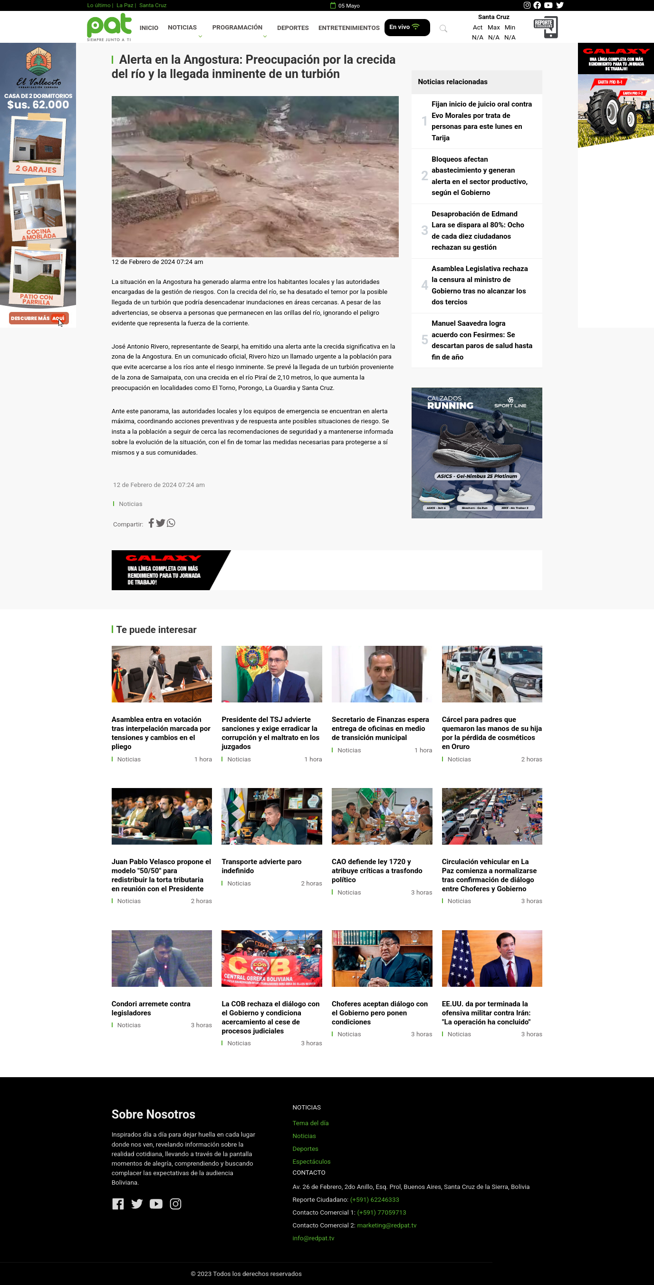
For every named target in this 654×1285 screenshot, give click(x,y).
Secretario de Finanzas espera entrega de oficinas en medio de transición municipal (380, 728)
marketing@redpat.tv (386, 1225)
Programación (237, 27)
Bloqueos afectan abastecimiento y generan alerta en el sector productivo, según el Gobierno (480, 176)
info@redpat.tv (313, 1238)
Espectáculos (311, 1161)
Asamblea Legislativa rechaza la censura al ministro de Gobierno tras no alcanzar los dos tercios (480, 285)
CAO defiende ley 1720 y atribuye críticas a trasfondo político (377, 870)
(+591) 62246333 (374, 1199)
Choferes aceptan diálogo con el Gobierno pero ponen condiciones (380, 1013)
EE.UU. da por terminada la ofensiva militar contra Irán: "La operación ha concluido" (486, 1013)
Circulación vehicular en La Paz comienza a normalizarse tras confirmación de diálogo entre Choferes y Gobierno (489, 875)
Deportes (293, 27)
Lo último (98, 5)
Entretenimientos (349, 27)
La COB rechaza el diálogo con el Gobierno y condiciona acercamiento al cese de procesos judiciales (270, 1017)
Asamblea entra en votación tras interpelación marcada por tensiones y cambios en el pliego (161, 733)
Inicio (149, 27)
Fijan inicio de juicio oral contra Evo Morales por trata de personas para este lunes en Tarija (482, 121)
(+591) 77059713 (381, 1212)
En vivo (404, 26)
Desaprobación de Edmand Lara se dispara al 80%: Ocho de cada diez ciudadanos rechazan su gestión (478, 231)
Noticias (182, 27)
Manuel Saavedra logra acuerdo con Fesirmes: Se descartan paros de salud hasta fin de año (482, 340)
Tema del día (310, 1123)
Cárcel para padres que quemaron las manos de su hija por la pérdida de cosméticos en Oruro (492, 733)
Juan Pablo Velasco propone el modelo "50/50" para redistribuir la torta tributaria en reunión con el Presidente (161, 875)
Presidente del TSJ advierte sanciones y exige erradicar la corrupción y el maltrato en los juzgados (270, 733)
